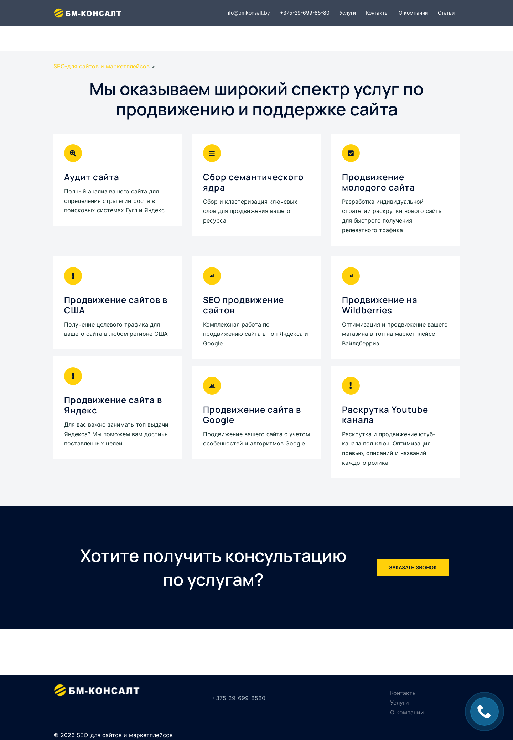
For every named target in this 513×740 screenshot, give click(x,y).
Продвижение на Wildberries (380, 305)
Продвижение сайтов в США (115, 305)
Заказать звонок (413, 567)
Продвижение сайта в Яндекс (113, 405)
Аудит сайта (91, 177)
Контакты (377, 13)
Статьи (446, 13)
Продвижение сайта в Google (252, 414)
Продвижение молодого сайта (378, 182)
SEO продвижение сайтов (243, 305)
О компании (413, 13)
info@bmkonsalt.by (247, 13)
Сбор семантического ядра (253, 182)
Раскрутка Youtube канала (385, 414)
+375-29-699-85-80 (305, 13)
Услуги (348, 13)
